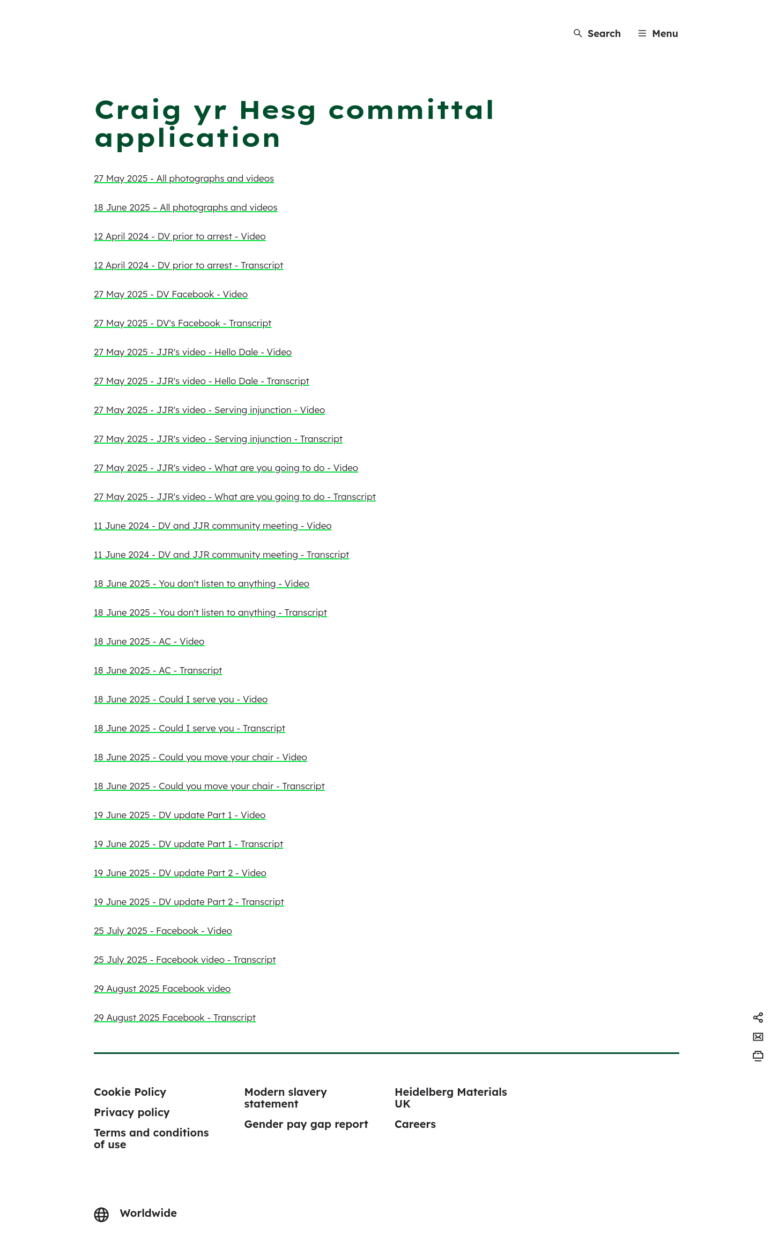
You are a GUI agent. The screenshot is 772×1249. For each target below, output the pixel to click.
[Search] (597, 33)
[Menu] (658, 33)
